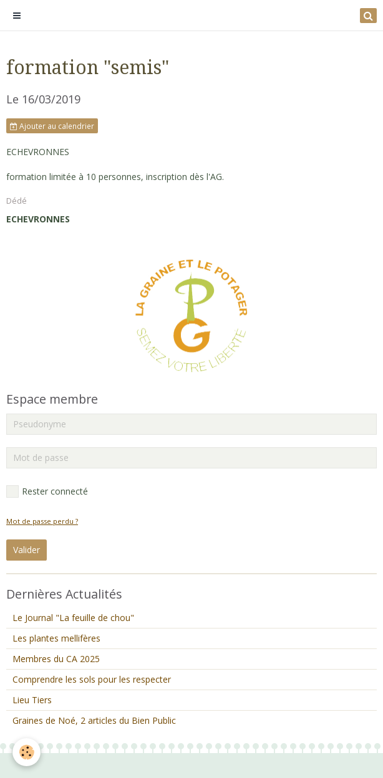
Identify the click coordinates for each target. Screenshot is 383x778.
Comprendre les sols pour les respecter (91, 679)
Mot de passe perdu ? (42, 521)
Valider (26, 550)
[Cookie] (26, 752)
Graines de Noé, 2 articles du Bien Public (94, 720)
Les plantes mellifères (56, 638)
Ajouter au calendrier (52, 126)
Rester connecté (47, 491)
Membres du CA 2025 (56, 659)
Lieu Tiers (32, 700)
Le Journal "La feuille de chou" (73, 618)
